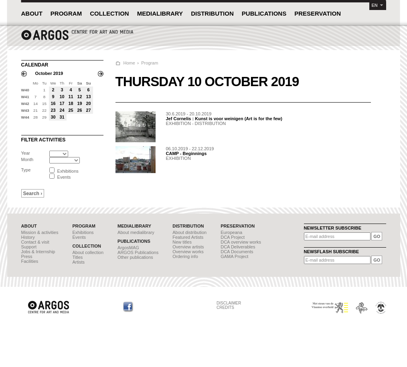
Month (27, 159)
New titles (182, 242)
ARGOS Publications (137, 252)
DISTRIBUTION (212, 13)
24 (61, 110)
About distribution (189, 232)
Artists (78, 262)
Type (26, 169)
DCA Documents (237, 251)
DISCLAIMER (229, 303)
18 (70, 103)
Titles (77, 257)
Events (79, 237)
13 (88, 96)
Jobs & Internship (38, 251)
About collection (87, 252)
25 (70, 110)
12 (79, 96)
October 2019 (49, 73)
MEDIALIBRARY (160, 13)
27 (88, 110)
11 (70, 96)
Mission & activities (40, 232)
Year (25, 153)
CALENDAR (35, 65)
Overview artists (188, 246)
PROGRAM (66, 13)
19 (79, 103)
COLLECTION (109, 13)
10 (61, 96)
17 (61, 103)
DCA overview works (241, 242)
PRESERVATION (317, 13)
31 (61, 117)
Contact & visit (35, 242)
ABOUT (32, 13)
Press (26, 256)
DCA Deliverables (238, 246)
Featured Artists (187, 237)
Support (29, 246)
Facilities (29, 261)
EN (375, 5)
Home (129, 62)
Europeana (231, 232)
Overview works (188, 251)
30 (53, 117)
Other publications (135, 257)
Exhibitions (82, 232)
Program (149, 62)
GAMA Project (234, 256)
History (28, 237)
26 (79, 110)
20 (88, 103)
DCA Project (233, 237)
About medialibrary (135, 232)
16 (53, 103)
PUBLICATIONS (264, 13)
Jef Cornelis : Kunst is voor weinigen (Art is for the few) (224, 118)
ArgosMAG (128, 247)
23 (53, 110)
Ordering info (185, 256)
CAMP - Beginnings (186, 153)
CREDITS (225, 307)
